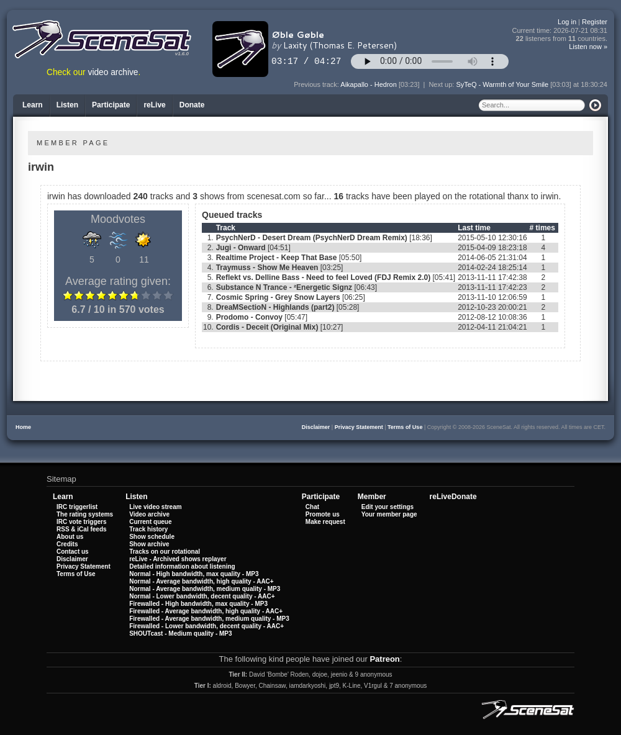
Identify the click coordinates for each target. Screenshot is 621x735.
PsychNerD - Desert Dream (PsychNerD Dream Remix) (311, 237)
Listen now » (588, 46)
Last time (474, 227)
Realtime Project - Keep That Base (276, 257)
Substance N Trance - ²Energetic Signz (284, 287)
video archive (113, 72)
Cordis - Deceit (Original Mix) (267, 327)
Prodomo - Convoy (249, 317)
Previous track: (317, 84)
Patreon (384, 659)
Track (225, 227)
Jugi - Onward (241, 247)
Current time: (560, 30)
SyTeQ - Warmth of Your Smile (502, 84)
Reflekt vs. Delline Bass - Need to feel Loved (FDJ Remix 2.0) (323, 277)
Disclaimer (316, 427)
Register (594, 21)
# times (542, 227)
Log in (567, 21)
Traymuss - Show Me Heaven (267, 267)
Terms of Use (405, 427)
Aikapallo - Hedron (368, 84)
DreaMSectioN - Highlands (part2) (275, 307)
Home (23, 427)
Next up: (442, 84)
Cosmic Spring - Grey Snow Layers (278, 297)
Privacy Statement (359, 427)
